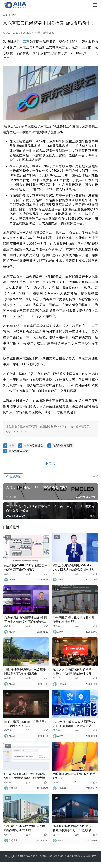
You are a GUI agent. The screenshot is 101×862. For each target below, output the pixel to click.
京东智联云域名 (33, 445)
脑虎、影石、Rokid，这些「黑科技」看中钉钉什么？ (26, 723)
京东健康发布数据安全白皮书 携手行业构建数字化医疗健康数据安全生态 (25, 620)
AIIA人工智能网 (39, 856)
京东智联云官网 (62, 445)
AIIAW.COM (89, 856)
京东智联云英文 (18, 451)
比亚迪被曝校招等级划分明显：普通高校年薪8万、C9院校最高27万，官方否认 (74, 828)
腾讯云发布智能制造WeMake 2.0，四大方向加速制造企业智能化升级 (74, 568)
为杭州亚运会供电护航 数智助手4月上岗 (74, 776)
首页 (5, 15)
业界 (37, 32)
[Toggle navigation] (95, 5)
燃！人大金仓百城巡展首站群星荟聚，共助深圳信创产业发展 (74, 671)
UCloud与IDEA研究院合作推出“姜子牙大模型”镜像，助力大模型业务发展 (26, 776)
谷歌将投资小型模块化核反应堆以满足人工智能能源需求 (25, 671)
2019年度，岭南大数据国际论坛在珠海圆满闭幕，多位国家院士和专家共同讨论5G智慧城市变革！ (74, 724)
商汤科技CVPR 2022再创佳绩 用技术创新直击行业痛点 (26, 567)
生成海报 (13, 476)
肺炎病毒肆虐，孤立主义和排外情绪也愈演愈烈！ (74, 619)
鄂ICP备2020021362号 (70, 856)
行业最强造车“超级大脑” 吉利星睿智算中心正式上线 (25, 828)
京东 (26, 41)
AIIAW (6, 32)
